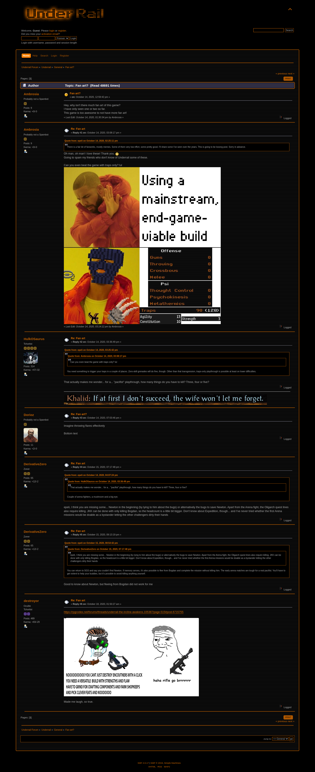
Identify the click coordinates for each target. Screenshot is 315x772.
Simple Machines (172, 763)
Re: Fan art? (79, 414)
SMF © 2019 (157, 763)
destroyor (31, 601)
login (51, 30)
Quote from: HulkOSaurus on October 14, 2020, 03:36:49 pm (99, 481)
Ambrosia (31, 94)
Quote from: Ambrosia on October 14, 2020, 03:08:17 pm (97, 356)
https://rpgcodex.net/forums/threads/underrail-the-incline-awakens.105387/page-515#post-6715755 (124, 612)
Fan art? (75, 93)
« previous (281, 73)
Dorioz (29, 415)
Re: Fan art (78, 128)
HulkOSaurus (34, 339)
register (62, 30)
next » (291, 73)
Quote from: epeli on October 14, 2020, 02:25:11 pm (91, 141)
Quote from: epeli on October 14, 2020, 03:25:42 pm (91, 350)
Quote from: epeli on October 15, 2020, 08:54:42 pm (91, 543)
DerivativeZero (35, 464)
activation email (49, 34)
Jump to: (267, 739)
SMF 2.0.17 (143, 763)
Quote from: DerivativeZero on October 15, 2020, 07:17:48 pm (99, 549)
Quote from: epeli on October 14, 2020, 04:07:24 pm (91, 475)
